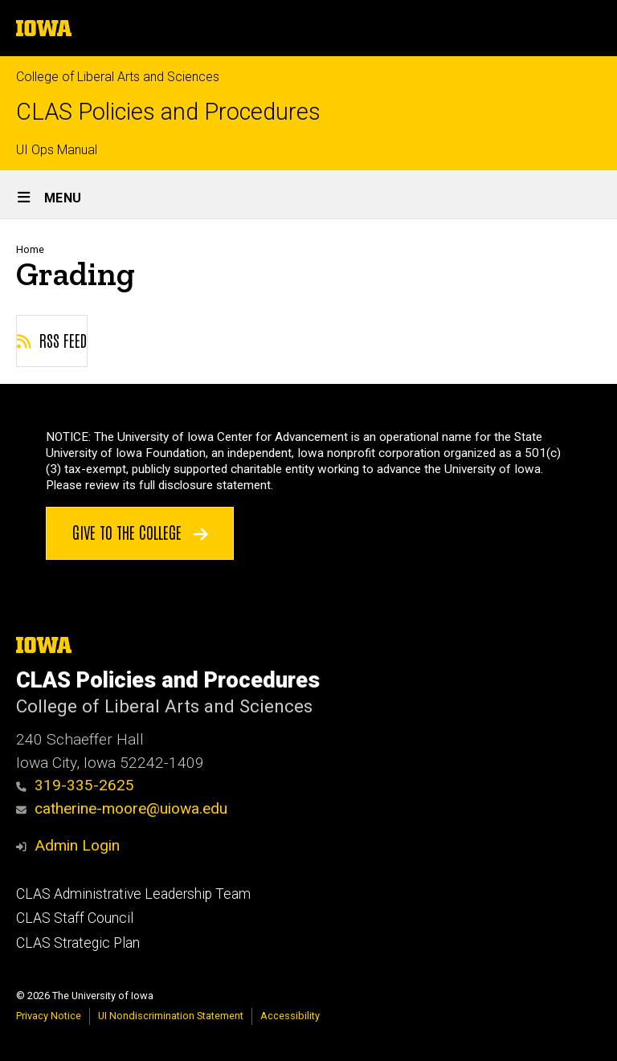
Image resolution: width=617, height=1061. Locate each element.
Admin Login (77, 845)
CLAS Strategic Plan (78, 943)
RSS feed (52, 339)
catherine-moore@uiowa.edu (121, 808)
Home (30, 249)
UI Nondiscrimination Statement (170, 1016)
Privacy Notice (48, 1016)
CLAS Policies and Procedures (168, 112)
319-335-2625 (75, 785)
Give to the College (140, 531)
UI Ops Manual (56, 149)
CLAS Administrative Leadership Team (133, 894)
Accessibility (290, 1016)
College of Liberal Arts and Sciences (117, 76)
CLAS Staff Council (74, 918)
